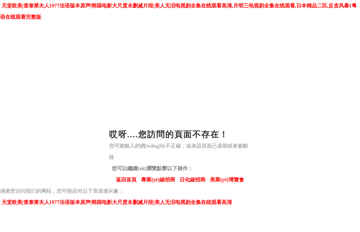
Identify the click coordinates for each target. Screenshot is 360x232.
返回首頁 (126, 179)
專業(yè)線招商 (158, 179)
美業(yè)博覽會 (227, 179)
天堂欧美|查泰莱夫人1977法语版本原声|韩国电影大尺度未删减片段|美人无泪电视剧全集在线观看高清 (117, 202)
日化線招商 (192, 179)
